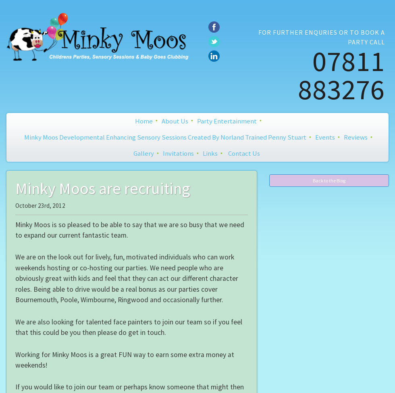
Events (325, 137)
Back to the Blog (329, 181)
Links (210, 153)
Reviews (356, 137)
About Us (175, 121)
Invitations (178, 153)
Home (144, 121)
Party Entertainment (227, 121)
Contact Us (244, 153)
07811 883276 (341, 75)
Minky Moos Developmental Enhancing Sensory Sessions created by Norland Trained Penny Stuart (165, 137)
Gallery (143, 153)
